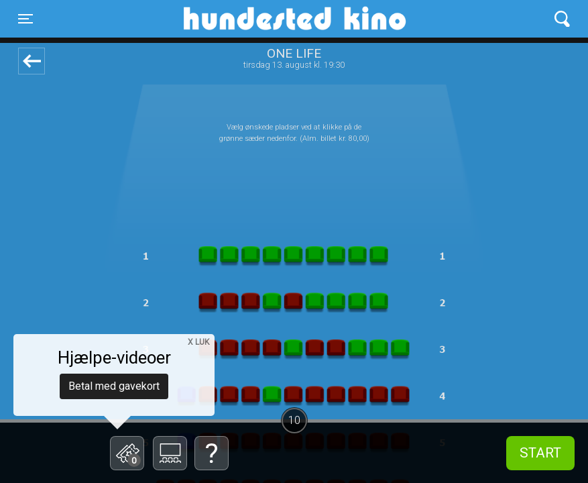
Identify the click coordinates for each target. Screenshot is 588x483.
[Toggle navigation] (25, 18)
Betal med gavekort (114, 386)
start (540, 453)
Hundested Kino (230, 19)
